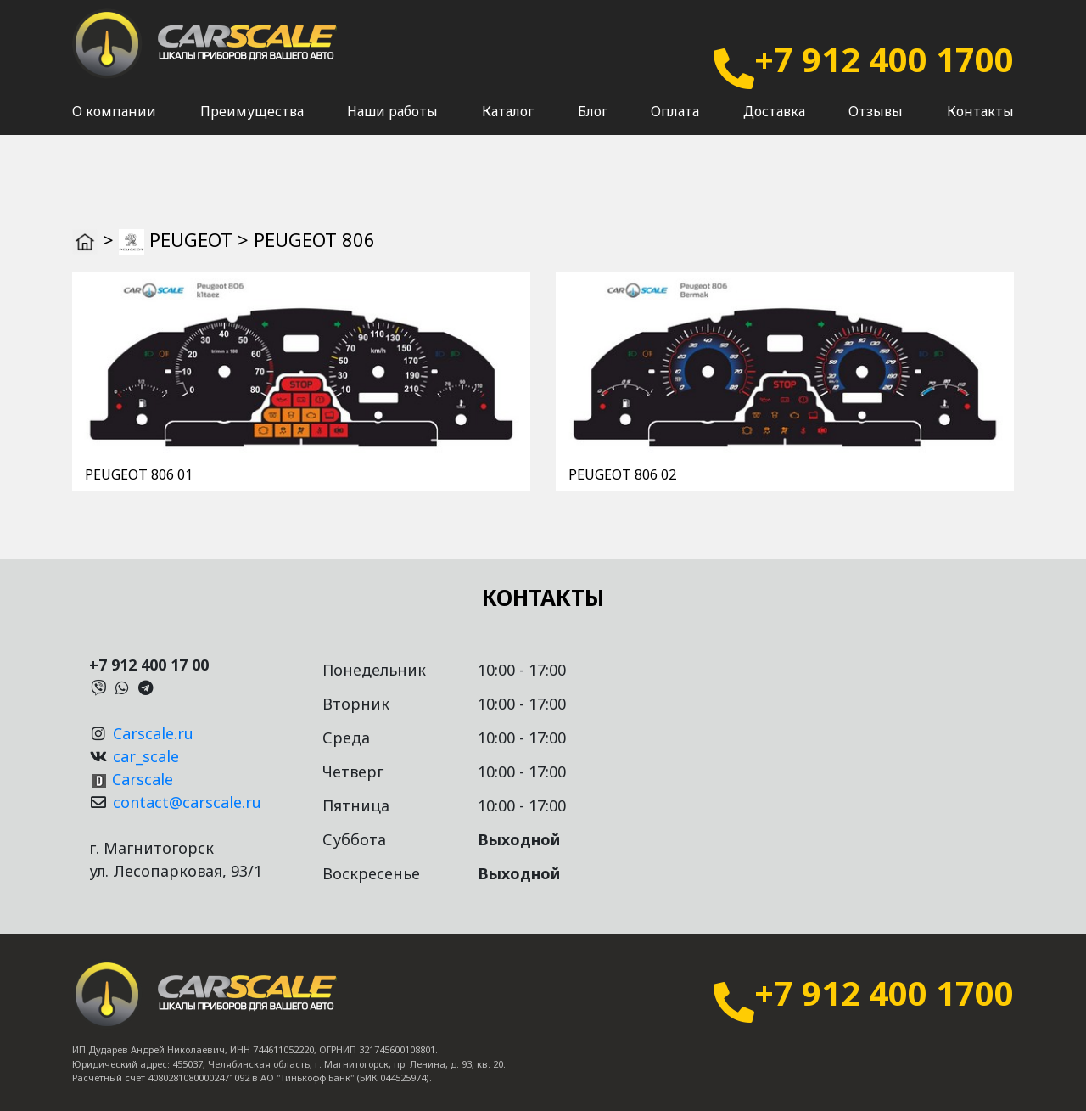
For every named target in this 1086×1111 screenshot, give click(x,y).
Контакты (980, 128)
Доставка (774, 128)
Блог (592, 128)
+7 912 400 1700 (884, 59)
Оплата (675, 128)
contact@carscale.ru (187, 802)
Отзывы (875, 128)
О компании (114, 128)
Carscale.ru (153, 733)
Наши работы (392, 128)
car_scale (146, 756)
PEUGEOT (190, 239)
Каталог (508, 128)
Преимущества (252, 128)
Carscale (142, 779)
